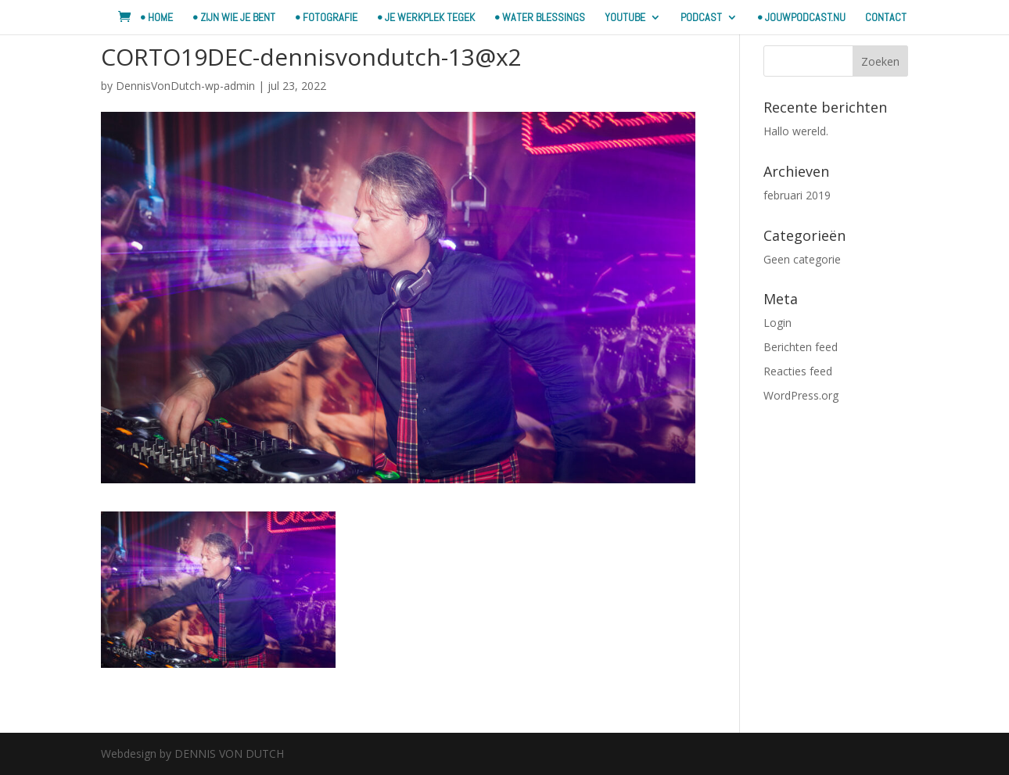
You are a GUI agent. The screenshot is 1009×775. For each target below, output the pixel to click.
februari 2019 (797, 195)
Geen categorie (802, 259)
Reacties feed (797, 371)
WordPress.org (800, 395)
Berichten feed (800, 346)
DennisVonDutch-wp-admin (185, 85)
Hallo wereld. (795, 131)
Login (777, 322)
